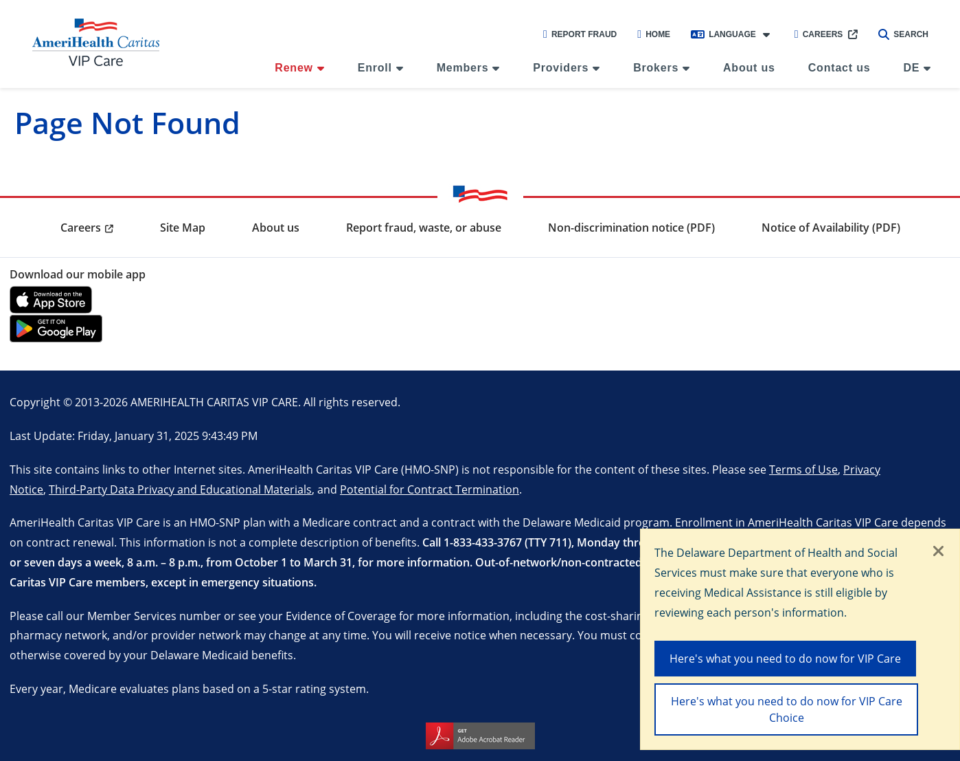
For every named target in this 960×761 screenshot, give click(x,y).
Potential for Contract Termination (429, 489)
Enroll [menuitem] (375, 68)
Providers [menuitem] (560, 68)
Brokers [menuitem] (655, 68)
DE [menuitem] (911, 68)
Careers (819, 34)
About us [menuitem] (749, 68)
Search (903, 34)
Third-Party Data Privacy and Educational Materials (180, 489)
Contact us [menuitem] (839, 68)
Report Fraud (580, 34)
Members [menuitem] (463, 68)
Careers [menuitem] (80, 227)
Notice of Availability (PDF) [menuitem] (831, 227)
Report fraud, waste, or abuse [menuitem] (423, 227)
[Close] (938, 552)
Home (653, 34)
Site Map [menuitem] (182, 227)
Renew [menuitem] (294, 68)
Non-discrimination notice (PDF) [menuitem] (631, 227)
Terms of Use (803, 469)
